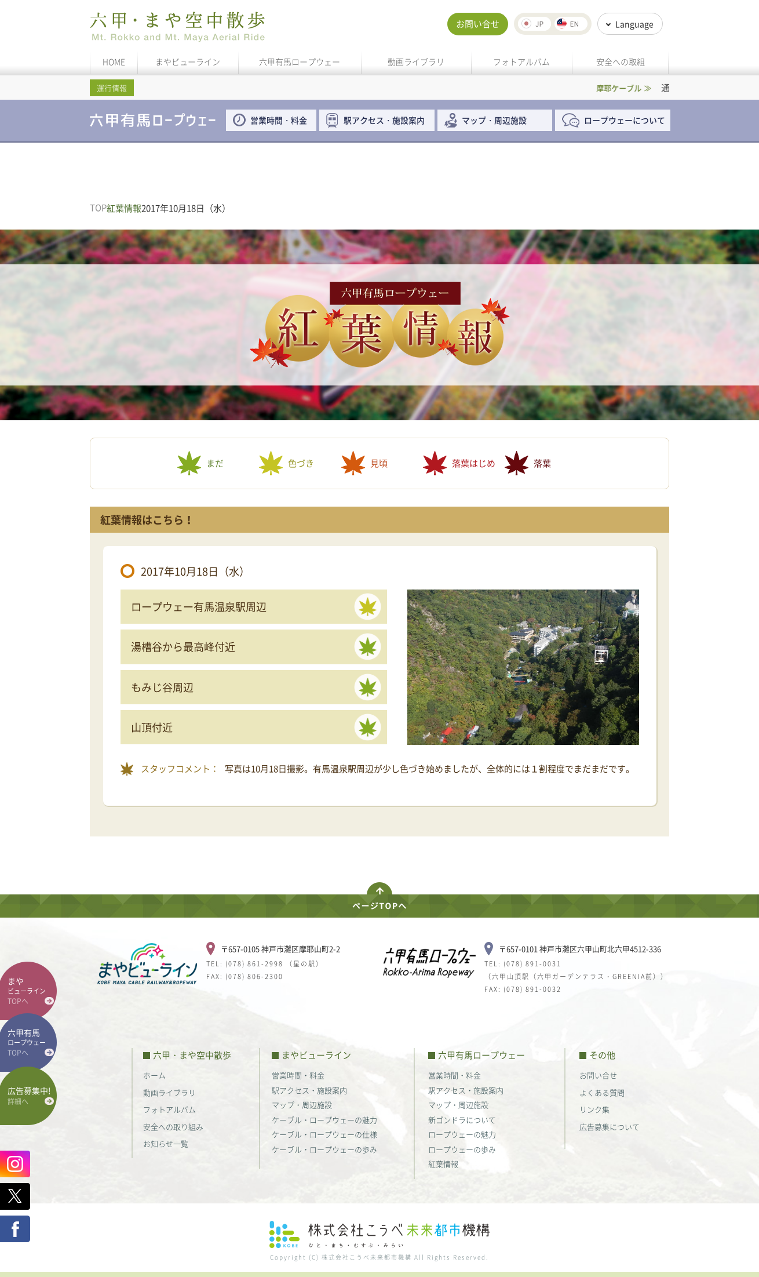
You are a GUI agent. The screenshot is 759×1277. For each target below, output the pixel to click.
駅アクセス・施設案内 (388, 120)
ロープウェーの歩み (462, 1149)
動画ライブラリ (416, 61)
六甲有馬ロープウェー (299, 61)
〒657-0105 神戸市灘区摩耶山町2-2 (280, 948)
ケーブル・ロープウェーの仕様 (324, 1134)
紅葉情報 (443, 1163)
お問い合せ (477, 23)
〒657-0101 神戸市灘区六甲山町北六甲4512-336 (580, 948)
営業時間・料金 (278, 120)
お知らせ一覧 (165, 1143)
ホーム (154, 1074)
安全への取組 (620, 61)
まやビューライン (187, 61)
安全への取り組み (173, 1126)
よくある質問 (602, 1092)
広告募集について (609, 1126)
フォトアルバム (521, 61)
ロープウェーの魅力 (462, 1134)
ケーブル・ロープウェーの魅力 (324, 1119)
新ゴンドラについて (462, 1119)
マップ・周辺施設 (494, 120)
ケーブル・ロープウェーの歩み (324, 1149)
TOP (98, 208)
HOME (114, 61)
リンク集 (594, 1109)
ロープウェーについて (624, 120)
